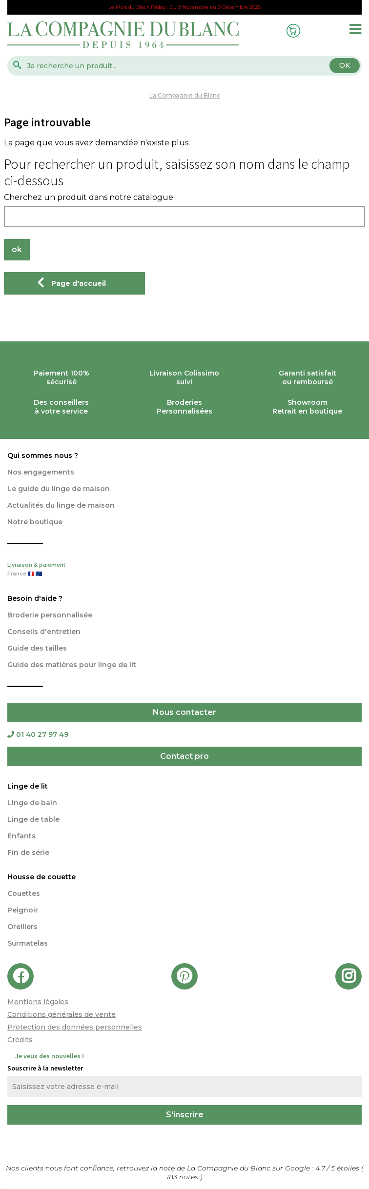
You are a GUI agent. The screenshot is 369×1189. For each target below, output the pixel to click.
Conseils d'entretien (44, 631)
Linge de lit (27, 786)
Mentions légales (37, 1001)
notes (183, 1176)
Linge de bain (32, 802)
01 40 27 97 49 (37, 734)
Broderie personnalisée (49, 615)
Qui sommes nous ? (42, 455)
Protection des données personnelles (74, 1027)
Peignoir (22, 910)
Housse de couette (41, 876)
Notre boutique (34, 521)
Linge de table (33, 819)
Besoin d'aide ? (34, 598)
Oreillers (22, 926)
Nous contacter (184, 712)
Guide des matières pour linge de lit (71, 664)
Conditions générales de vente (61, 1014)
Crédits (20, 1039)
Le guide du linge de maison (58, 488)
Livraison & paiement (184, 570)
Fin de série (28, 852)
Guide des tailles (37, 648)
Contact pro (184, 756)
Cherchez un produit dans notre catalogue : (90, 197)
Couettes (23, 893)
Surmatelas (27, 943)
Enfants (21, 836)
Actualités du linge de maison (61, 505)
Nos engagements (40, 472)
